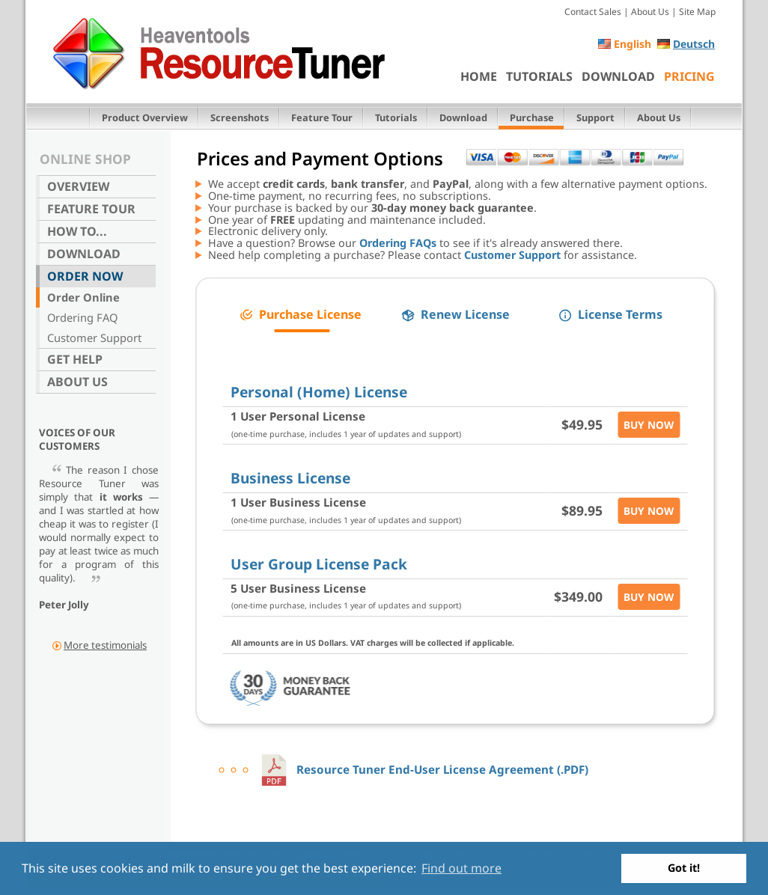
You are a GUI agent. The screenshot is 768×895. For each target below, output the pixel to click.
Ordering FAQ (82, 317)
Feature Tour (322, 117)
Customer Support (94, 337)
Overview (78, 186)
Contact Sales (592, 11)
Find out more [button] (461, 868)
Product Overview (145, 117)
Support (595, 117)
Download (618, 76)
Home (478, 76)
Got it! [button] (684, 868)
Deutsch (694, 44)
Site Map (697, 11)
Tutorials (539, 76)
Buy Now (649, 425)
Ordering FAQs (397, 243)
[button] (301, 315)
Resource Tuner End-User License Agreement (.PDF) (423, 769)
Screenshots (239, 117)
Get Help (75, 359)
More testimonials (105, 645)
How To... (77, 231)
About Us (650, 11)
